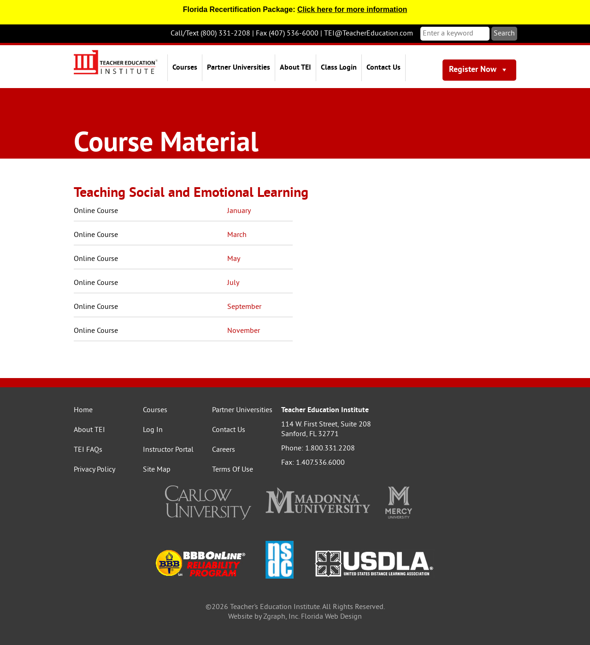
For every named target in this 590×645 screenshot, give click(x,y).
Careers (223, 450)
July (233, 283)
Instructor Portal (168, 450)
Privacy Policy (94, 469)
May (233, 259)
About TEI (295, 67)
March (237, 235)
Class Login (339, 67)
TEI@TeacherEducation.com (368, 33)
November (243, 331)
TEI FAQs (88, 450)
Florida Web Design (331, 616)
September (244, 307)
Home (83, 410)
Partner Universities (238, 67)
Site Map (157, 469)
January (239, 211)
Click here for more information (352, 9)
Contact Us (383, 67)
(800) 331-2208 (225, 33)
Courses (184, 67)
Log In (153, 430)
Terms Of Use (232, 469)
